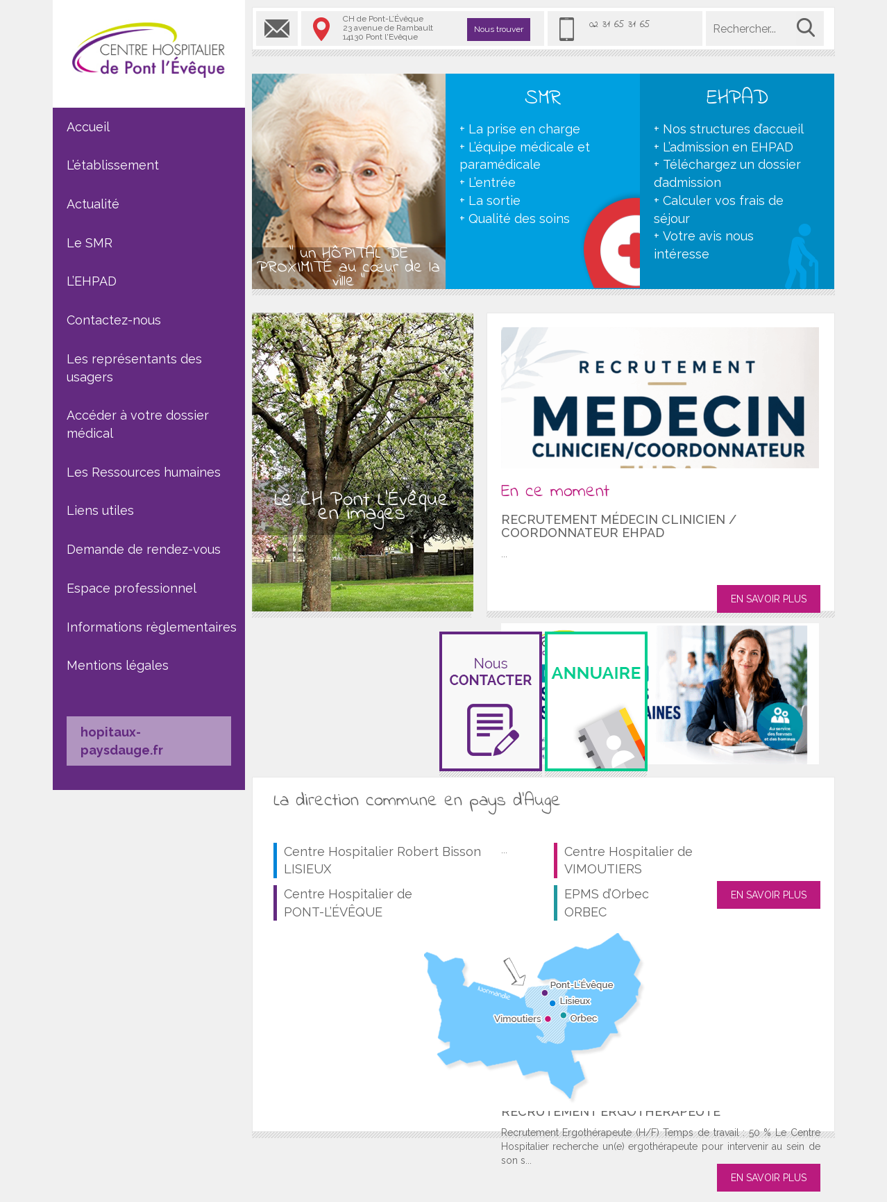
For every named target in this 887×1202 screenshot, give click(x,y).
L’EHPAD (92, 281)
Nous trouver (498, 29)
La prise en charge (524, 129)
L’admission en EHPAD (728, 147)
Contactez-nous (114, 320)
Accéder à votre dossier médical (138, 424)
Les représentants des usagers (134, 368)
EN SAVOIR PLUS (768, 598)
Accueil (88, 127)
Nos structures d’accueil (733, 129)
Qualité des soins (519, 218)
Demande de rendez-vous (144, 549)
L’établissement (113, 165)
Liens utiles (100, 510)
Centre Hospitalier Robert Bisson (382, 860)
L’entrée (492, 182)
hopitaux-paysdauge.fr (122, 741)
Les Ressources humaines (144, 472)
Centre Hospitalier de (348, 903)
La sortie (494, 200)
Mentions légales (118, 665)
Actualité (93, 204)
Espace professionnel (131, 588)
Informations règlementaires (152, 627)
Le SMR (89, 243)
